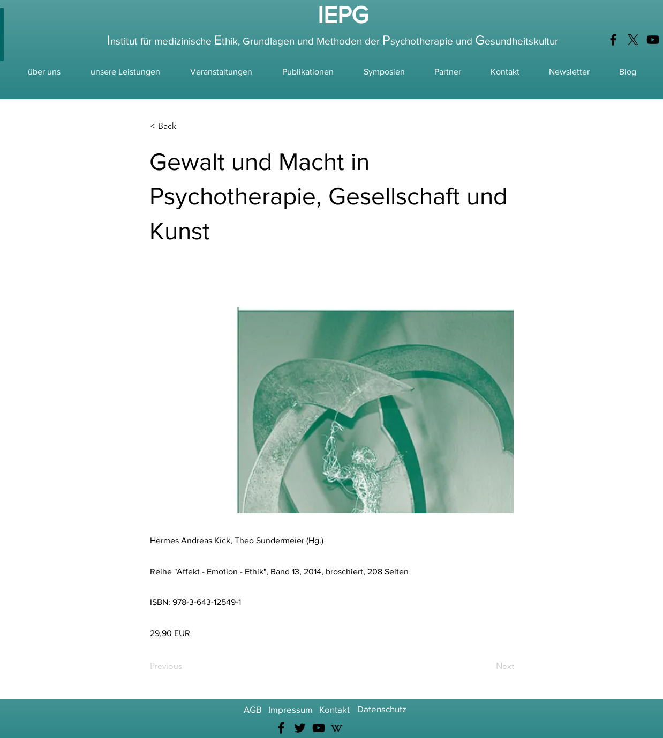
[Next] (487, 666)
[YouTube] (652, 39)
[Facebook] (613, 39)
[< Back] (185, 126)
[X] (633, 39)
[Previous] (185, 666)
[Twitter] (299, 727)
